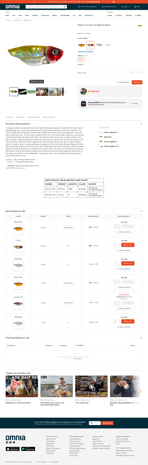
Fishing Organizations (77, 448)
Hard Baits (17, 20)
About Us (96, 439)
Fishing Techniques (76, 444)
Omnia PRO (73, 453)
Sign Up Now (119, 423)
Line (13, 15)
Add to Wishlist (123, 82)
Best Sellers (50, 441)
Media (138, 15)
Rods (20, 15)
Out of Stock (127, 226)
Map (109, 15)
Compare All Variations (85, 51)
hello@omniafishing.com (125, 455)
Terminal (35, 15)
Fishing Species (75, 446)
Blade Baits (27, 20)
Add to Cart (137, 82)
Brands (128, 15)
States (118, 15)
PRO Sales (50, 446)
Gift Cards (49, 453)
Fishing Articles (75, 441)
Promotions (89, 16)
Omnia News (97, 441)
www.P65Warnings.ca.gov (15, 168)
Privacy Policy (54, 462)
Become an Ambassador (101, 446)
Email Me (68, 227)
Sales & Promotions (53, 448)
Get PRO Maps (65, 15)
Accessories (45, 15)
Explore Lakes (74, 451)
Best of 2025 (50, 451)
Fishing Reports (75, 439)
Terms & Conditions (41, 462)
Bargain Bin (50, 444)
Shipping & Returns (123, 441)
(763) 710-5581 (121, 453)
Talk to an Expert (122, 439)
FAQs (118, 444)
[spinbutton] (117, 226)
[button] (74, 124)
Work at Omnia (98, 444)
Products (9, 20)
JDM (79, 15)
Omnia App (73, 455)
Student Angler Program (101, 448)
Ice (74, 15)
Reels (27, 15)
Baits (7, 15)
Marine (54, 15)
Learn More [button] (134, 103)
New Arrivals (50, 439)
